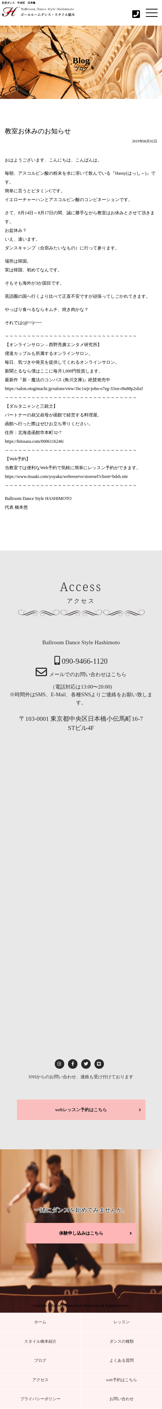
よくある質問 (121, 1360)
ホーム (40, 1322)
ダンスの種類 (121, 1341)
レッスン (122, 1322)
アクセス (40, 1380)
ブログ (40, 1360)
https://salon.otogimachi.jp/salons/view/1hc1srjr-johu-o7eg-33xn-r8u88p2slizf (74, 388)
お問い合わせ (121, 1399)
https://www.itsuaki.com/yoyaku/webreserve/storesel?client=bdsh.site (66, 476)
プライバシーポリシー (40, 1399)
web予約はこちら (121, 1380)
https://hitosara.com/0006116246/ (34, 441)
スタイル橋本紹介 (40, 1341)
